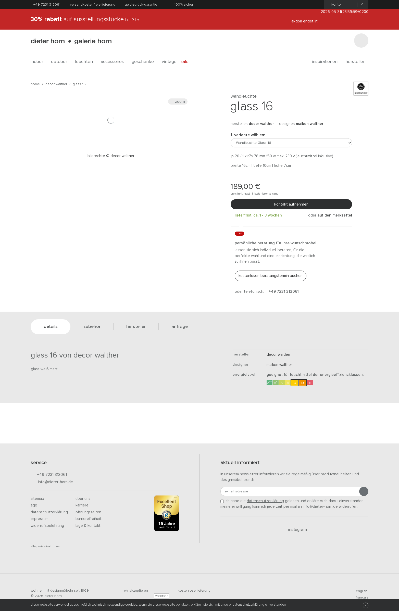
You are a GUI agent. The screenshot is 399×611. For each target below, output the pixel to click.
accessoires (114, 61)
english (359, 591)
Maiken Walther (309, 124)
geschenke (145, 61)
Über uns (83, 499)
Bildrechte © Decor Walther (111, 156)
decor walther (56, 84)
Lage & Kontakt (88, 526)
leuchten (86, 61)
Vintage (169, 61)
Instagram (294, 529)
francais (360, 597)
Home (35, 84)
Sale (187, 61)
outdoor (61, 61)
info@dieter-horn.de (52, 482)
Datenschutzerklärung (49, 512)
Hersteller (356, 61)
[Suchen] (361, 40)
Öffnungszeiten (88, 512)
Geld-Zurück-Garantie (141, 4)
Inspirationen (326, 61)
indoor (39, 61)
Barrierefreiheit (89, 519)
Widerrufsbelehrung (47, 526)
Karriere (82, 505)
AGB (34, 505)
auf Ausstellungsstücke (85, 19)
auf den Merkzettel (334, 215)
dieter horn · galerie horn (71, 41)
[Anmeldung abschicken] (363, 491)
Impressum (39, 519)
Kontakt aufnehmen (291, 204)
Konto (334, 4)
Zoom (178, 101)
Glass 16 (79, 84)
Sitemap (37, 499)
